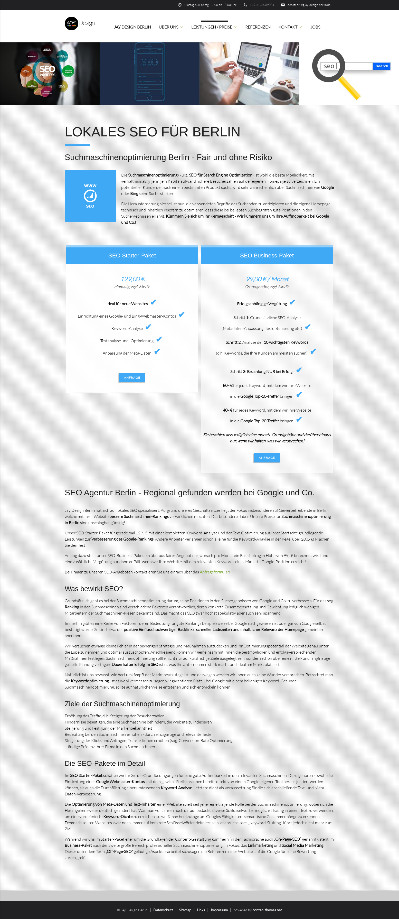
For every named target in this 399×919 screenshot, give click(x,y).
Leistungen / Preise (214, 27)
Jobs (315, 27)
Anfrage (132, 377)
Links (201, 910)
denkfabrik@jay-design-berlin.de (309, 5)
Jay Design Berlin (132, 27)
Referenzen (258, 27)
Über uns (171, 27)
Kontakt (290, 27)
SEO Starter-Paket (132, 255)
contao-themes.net (267, 910)
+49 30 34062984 (262, 5)
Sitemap (185, 910)
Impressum (219, 910)
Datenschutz (163, 910)
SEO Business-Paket (267, 255)
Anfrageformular (214, 571)
